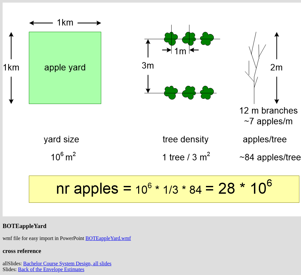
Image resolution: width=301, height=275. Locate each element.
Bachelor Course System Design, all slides (67, 263)
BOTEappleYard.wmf (108, 238)
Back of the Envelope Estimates (51, 269)
